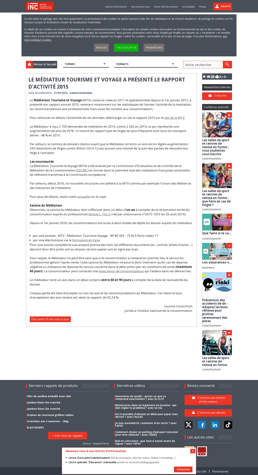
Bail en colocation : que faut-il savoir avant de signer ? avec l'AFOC (145, 442)
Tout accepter (126, 47)
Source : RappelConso (96, 443)
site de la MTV (174, 118)
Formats (122, 64)
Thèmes (70, 64)
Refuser (101, 47)
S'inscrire (220, 96)
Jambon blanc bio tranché (43, 402)
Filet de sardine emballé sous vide (49, 396)
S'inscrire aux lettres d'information (211, 400)
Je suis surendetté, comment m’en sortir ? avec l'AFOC (146, 424)
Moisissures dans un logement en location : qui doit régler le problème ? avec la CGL (145, 406)
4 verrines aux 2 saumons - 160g (47, 421)
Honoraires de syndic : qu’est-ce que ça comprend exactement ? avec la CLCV (140, 397)
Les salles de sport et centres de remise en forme (215, 361)
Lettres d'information (116, 6)
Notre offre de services (166, 6)
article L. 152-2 (99, 214)
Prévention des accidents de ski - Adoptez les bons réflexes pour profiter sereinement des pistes (215, 310)
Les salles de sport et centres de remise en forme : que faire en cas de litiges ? (216, 198)
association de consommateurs (121, 271)
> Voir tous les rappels (67, 436)
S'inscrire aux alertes (211, 413)
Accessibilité (188, 6)
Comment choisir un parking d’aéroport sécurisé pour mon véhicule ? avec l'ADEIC (146, 433)
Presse (202, 6)
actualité (83, 197)
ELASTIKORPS (35, 427)
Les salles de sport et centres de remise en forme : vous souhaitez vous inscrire (215, 147)
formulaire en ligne (86, 240)
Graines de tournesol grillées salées (50, 415)
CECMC (82, 170)
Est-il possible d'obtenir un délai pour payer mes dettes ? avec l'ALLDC (146, 415)
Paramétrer (154, 47)
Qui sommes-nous (140, 6)
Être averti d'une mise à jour (50, 319)
